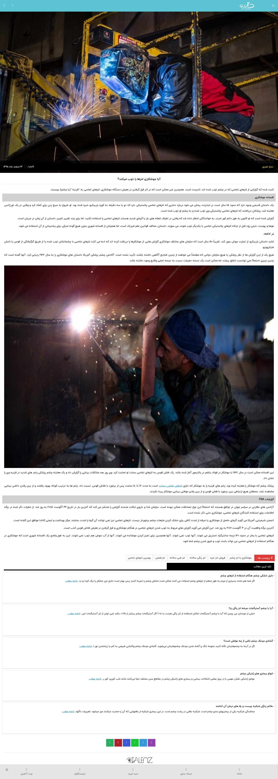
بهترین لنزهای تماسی (139, 558)
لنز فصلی (160, 558)
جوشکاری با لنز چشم (241, 558)
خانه (239, 772)
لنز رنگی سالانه (197, 558)
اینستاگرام (79, 772)
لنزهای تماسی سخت (170, 486)
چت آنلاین (26, 772)
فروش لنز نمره (217, 558)
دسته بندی (186, 772)
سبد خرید (133, 772)
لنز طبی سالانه (177, 558)
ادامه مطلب (71, 581)
